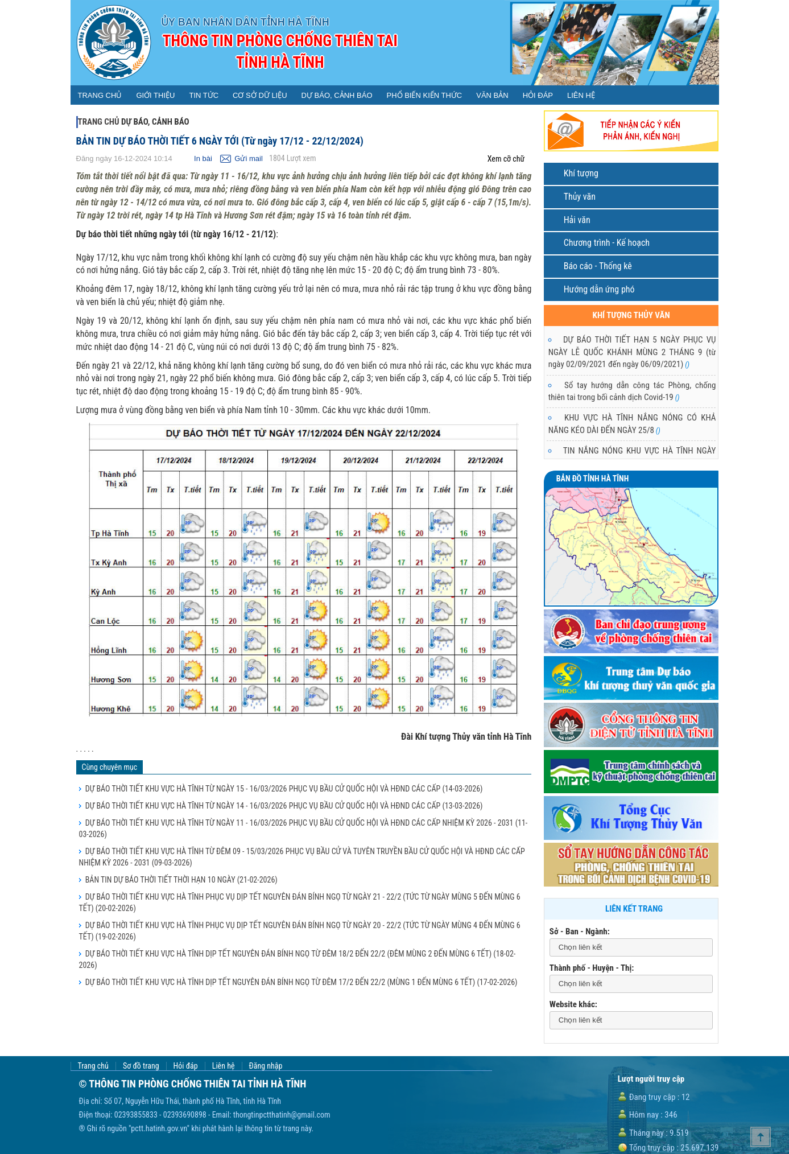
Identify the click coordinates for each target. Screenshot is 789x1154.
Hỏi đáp (186, 1066)
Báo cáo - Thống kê (598, 266)
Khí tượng (581, 173)
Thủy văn (580, 196)
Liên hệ (223, 1066)
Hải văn (577, 220)
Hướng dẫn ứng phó (599, 289)
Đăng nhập (266, 1066)
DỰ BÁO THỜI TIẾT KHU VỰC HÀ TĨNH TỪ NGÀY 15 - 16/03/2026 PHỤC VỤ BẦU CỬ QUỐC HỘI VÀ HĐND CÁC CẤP (284, 788)
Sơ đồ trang (141, 1066)
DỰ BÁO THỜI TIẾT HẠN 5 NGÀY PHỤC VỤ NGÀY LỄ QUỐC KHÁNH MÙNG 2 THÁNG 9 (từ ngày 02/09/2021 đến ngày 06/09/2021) (632, 352)
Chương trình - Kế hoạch (607, 242)
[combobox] (631, 947)
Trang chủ (98, 122)
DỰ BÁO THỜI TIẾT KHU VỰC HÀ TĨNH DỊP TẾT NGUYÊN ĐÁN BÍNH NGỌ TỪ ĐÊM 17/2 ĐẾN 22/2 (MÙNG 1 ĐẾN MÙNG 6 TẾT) (301, 982)
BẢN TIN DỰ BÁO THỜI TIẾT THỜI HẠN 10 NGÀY (181, 879)
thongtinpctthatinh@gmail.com (282, 1114)
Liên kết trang (634, 909)
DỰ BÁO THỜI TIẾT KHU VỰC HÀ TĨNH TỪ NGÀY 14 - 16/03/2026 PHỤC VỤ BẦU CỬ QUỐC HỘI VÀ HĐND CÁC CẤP (284, 805)
